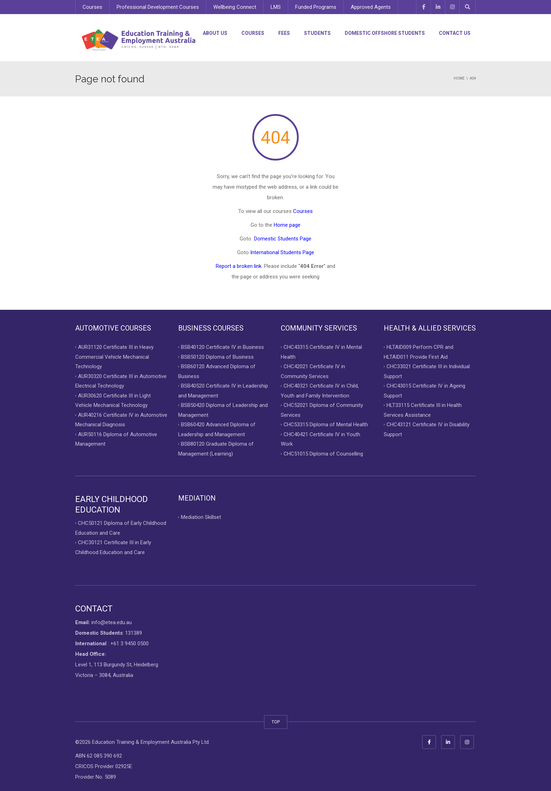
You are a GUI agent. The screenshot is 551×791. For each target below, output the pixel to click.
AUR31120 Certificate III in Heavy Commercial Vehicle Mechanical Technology (114, 357)
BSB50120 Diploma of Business (217, 356)
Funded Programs (315, 7)
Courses (92, 7)
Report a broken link (238, 266)
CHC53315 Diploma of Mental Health (326, 424)
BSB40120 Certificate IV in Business (222, 347)
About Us (215, 33)
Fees (284, 33)
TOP (276, 721)
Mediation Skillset (201, 517)
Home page (287, 225)
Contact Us (455, 33)
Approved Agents (371, 7)
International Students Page (282, 252)
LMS (276, 7)
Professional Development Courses (158, 7)
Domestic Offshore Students (385, 33)
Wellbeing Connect (234, 7)
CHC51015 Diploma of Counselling (323, 453)
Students (317, 33)
